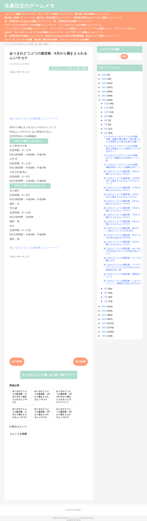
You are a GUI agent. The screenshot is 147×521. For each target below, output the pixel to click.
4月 (106, 288)
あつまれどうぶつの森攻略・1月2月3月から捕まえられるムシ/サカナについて (122, 181)
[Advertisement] (48, 94)
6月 (106, 128)
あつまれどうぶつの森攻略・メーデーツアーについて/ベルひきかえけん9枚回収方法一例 (122, 267)
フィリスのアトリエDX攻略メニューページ (79, 25)
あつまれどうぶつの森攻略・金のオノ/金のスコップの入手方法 (121, 229)
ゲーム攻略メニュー (102, 28)
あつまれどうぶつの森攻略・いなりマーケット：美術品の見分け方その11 (122, 282)
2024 (104, 83)
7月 (106, 124)
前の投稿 (80, 361)
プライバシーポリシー (126, 28)
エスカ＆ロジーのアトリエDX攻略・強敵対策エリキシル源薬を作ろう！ (122, 165)
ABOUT (8, 32)
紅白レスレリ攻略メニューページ (102, 36)
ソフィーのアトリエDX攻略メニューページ (26, 28)
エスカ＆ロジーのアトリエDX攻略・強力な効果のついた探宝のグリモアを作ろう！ (122, 148)
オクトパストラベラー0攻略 (18, 39)
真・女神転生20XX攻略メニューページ (24, 36)
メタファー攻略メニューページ (20, 14)
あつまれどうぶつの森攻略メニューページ (34, 118)
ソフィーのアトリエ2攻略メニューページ (70, 28)
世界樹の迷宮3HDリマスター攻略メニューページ (97, 17)
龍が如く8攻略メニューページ (19, 17)
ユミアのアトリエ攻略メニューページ (84, 32)
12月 (107, 103)
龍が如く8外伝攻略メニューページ (92, 14)
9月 (106, 116)
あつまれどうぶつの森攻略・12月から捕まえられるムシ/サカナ (122, 188)
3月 (106, 293)
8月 (106, 120)
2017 (104, 315)
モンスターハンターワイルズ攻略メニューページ (39, 32)
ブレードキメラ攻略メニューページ (55, 14)
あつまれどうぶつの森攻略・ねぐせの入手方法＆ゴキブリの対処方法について (122, 251)
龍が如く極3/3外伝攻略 (45, 39)
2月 (106, 297)
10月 (107, 112)
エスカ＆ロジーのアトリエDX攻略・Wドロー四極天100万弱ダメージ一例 (122, 158)
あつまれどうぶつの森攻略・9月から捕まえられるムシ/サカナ (122, 202)
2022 (104, 91)
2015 (104, 323)
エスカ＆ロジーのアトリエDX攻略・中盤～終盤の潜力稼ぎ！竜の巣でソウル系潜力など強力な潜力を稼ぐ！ (122, 139)
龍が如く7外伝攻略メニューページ (54, 17)
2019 (104, 306)
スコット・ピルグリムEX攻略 (74, 39)
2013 (104, 331)
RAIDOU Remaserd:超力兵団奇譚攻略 (64, 36)
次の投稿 (17, 361)
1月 (106, 301)
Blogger (78, 510)
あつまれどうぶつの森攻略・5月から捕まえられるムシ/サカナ (122, 243)
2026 (104, 74)
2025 (104, 79)
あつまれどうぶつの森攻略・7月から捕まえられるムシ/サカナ (122, 215)
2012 (104, 336)
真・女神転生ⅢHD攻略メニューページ (73, 21)
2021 (104, 95)
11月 (107, 107)
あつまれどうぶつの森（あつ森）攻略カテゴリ (49, 374)
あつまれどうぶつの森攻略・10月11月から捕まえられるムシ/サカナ (121, 195)
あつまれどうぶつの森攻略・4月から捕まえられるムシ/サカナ (122, 172)
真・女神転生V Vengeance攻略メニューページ (28, 21)
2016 (104, 319)
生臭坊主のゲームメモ (30, 5)
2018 (104, 310)
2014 (104, 327)
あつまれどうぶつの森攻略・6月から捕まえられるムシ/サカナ (122, 222)
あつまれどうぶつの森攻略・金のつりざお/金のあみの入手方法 (122, 236)
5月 (106, 133)
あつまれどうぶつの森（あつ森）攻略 (68, 68)
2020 (104, 100)
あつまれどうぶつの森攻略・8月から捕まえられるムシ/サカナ (122, 209)
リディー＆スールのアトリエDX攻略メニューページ (30, 25)
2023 (104, 87)
